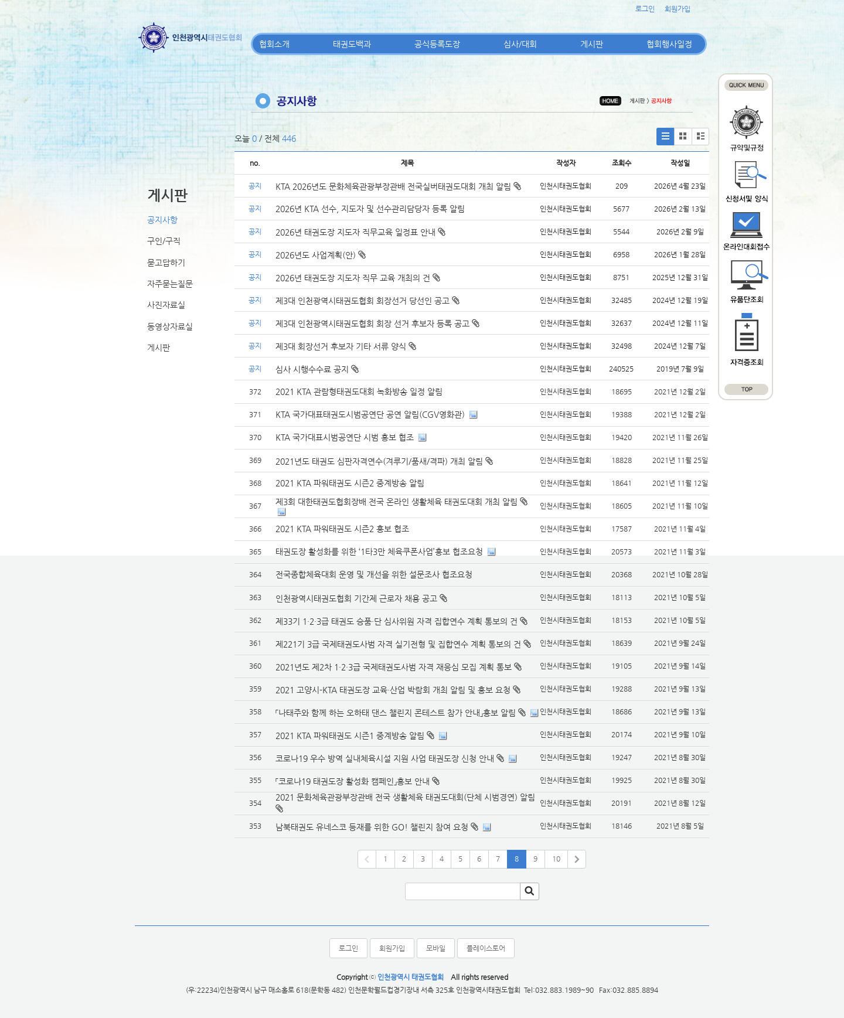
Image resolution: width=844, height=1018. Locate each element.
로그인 (645, 9)
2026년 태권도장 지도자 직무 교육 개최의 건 (357, 277)
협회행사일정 (669, 44)
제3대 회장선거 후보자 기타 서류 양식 (345, 346)
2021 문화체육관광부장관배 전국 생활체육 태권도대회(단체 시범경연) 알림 (405, 797)
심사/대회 (520, 44)
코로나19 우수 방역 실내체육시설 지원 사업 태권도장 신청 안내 (384, 758)
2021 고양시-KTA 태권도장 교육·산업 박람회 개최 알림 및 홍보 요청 (393, 689)
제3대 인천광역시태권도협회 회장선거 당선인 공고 (367, 300)
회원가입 (677, 9)
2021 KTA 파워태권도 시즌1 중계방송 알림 (349, 735)
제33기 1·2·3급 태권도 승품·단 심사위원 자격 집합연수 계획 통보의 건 (396, 621)
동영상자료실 (170, 326)
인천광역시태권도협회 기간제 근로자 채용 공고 (356, 598)
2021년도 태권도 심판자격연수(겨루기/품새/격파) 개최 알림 (379, 461)
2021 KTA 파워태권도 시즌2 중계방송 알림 (349, 483)
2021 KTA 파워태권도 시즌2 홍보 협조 (342, 528)
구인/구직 (164, 241)
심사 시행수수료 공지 (317, 369)
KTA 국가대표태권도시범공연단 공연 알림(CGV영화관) (370, 414)
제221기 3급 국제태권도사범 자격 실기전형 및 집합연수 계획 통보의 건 (398, 644)
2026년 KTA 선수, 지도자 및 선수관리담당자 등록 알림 (370, 208)
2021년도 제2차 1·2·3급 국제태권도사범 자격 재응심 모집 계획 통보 (393, 667)
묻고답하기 (166, 262)
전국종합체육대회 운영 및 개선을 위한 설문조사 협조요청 (373, 574)
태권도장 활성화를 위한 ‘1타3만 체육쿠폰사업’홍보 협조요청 (379, 551)
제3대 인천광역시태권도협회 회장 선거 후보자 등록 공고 (377, 323)
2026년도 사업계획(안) (320, 255)
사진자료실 (166, 304)
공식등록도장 (437, 44)
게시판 (591, 44)
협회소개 (274, 44)
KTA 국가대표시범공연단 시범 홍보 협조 (344, 437)
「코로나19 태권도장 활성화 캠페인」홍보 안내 (352, 781)
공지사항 (162, 219)
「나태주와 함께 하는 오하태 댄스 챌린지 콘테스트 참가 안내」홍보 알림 (395, 712)
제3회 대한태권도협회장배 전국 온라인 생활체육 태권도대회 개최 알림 (396, 501)
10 (556, 858)
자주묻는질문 (170, 283)
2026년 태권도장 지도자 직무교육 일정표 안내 (360, 232)
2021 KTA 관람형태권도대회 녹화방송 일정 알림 (359, 391)
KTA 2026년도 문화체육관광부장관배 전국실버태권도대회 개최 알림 (398, 186)
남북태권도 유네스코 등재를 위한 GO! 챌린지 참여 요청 (371, 827)
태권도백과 (352, 44)
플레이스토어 (486, 948)
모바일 (435, 948)
